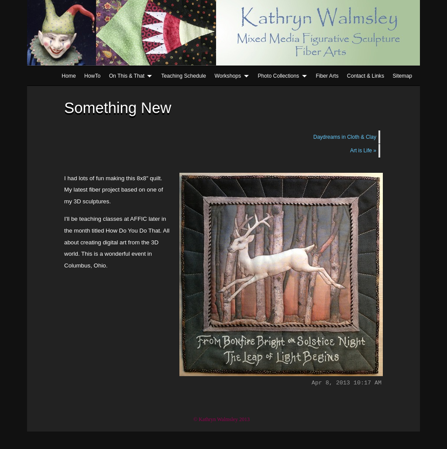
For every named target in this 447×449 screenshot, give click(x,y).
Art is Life (363, 150)
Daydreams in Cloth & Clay (344, 137)
